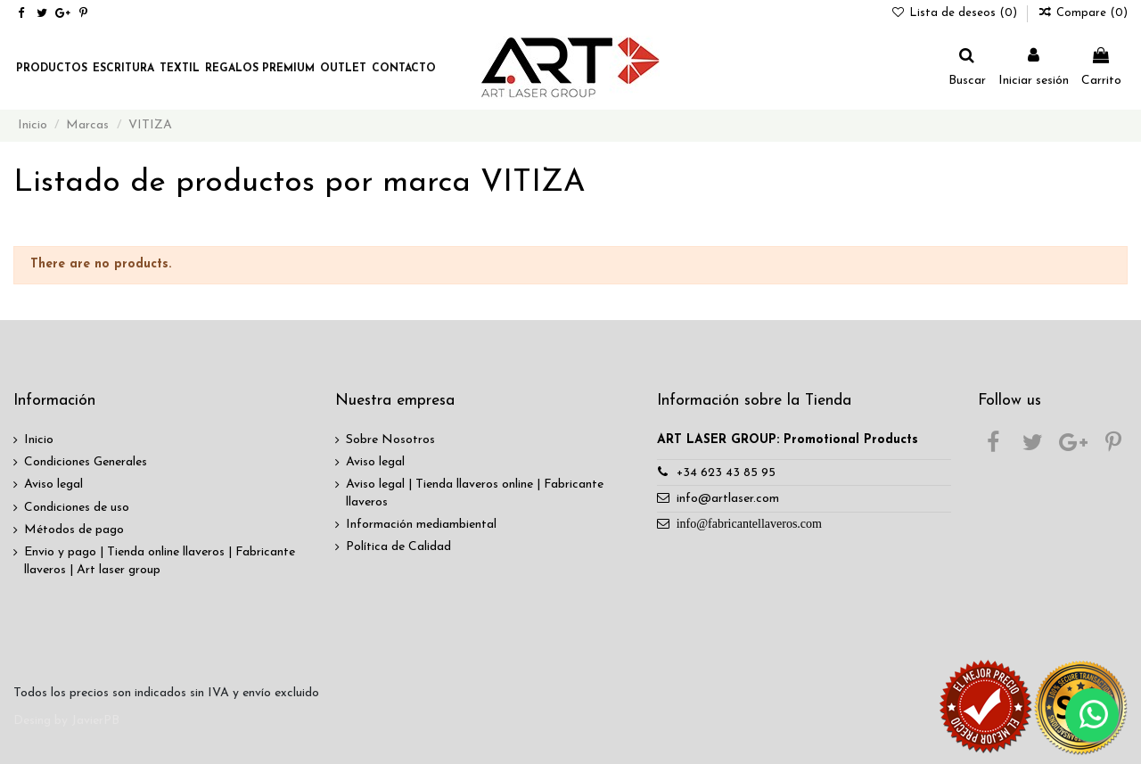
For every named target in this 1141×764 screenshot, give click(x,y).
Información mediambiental (421, 524)
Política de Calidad (398, 547)
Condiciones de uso (76, 507)
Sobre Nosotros (390, 440)
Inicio (38, 440)
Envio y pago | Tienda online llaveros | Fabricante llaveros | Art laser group (159, 561)
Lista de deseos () (956, 13)
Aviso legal (53, 484)
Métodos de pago (74, 530)
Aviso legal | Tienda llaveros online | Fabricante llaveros (474, 493)
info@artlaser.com (728, 498)
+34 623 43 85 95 (726, 473)
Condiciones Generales (85, 462)
